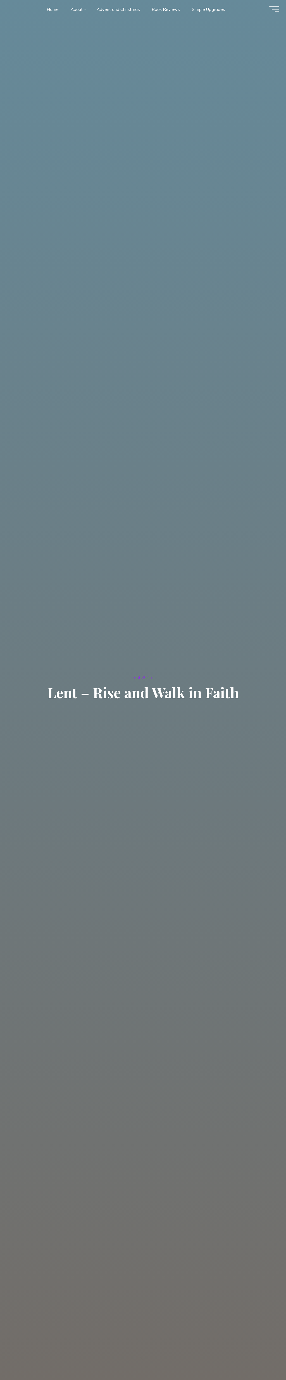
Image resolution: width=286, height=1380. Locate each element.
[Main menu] (273, 10)
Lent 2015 (141, 677)
